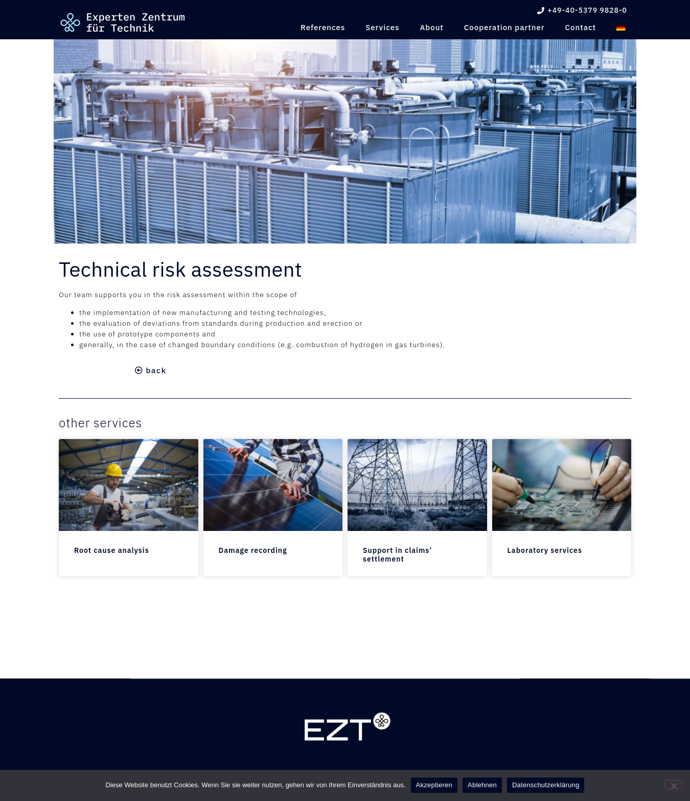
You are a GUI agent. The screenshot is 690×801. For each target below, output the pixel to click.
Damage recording (253, 550)
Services (382, 27)
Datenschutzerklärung (545, 785)
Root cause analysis (111, 550)
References (323, 27)
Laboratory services (545, 550)
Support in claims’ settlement (397, 555)
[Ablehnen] (673, 784)
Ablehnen (482, 785)
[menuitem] (621, 27)
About (431, 27)
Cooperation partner (504, 27)
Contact (580, 27)
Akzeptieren (434, 785)
